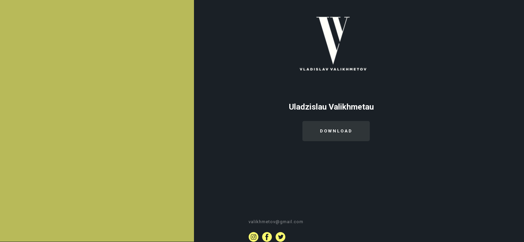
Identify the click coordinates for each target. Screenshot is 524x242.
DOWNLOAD (336, 130)
